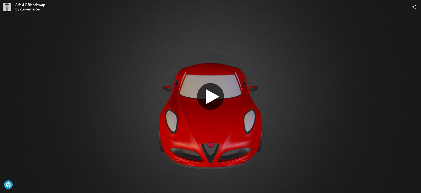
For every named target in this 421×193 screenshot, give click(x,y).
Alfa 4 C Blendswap (30, 4)
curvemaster (30, 9)
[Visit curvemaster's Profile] (7, 7)
